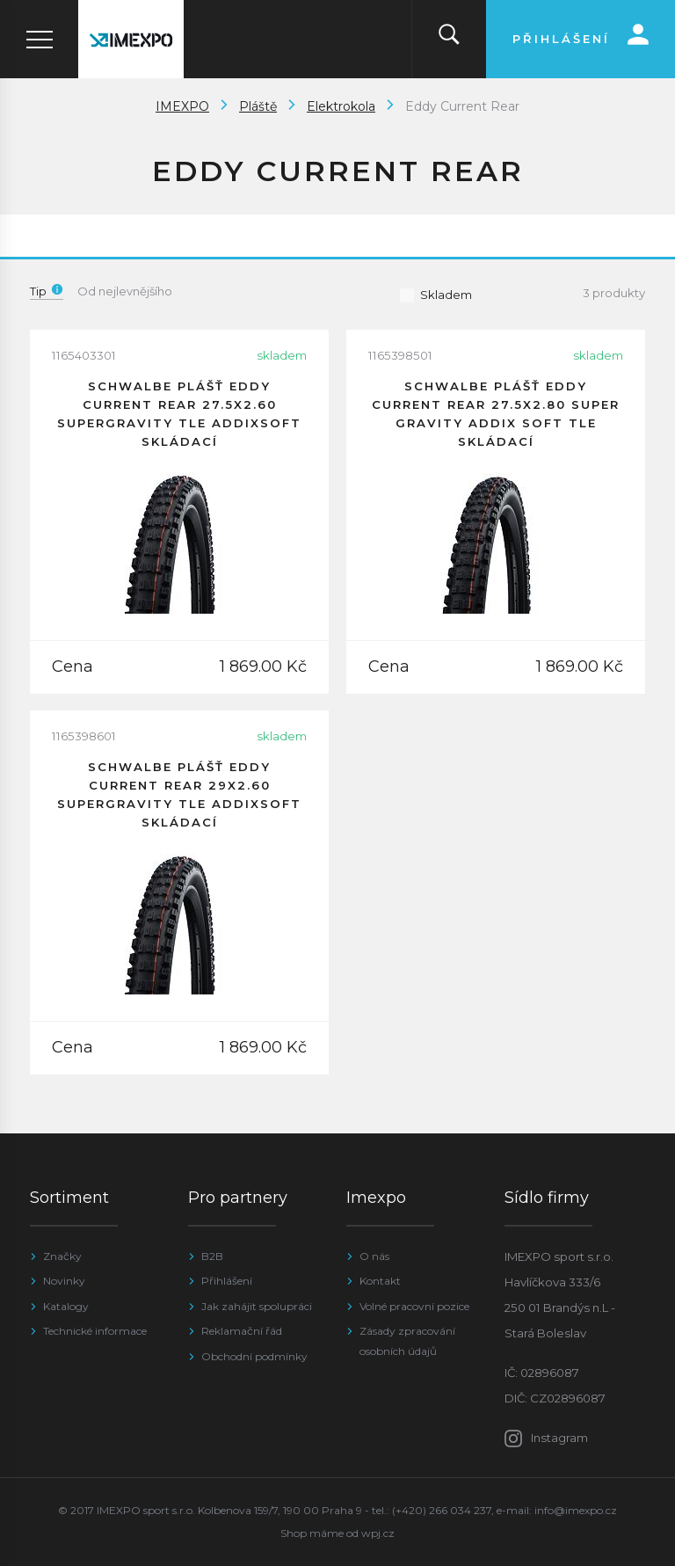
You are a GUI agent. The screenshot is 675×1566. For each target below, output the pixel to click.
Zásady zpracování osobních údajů (407, 1340)
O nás (374, 1256)
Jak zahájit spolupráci (256, 1306)
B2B (212, 1256)
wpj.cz (378, 1533)
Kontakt (380, 1280)
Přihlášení (226, 1280)
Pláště (258, 106)
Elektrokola (341, 106)
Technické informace (95, 1330)
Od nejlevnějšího (124, 291)
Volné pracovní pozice (414, 1306)
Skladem (435, 295)
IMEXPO (182, 106)
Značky (62, 1256)
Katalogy (66, 1306)
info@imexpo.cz (575, 1510)
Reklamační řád (241, 1330)
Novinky (64, 1280)
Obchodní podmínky (254, 1356)
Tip (46, 291)
